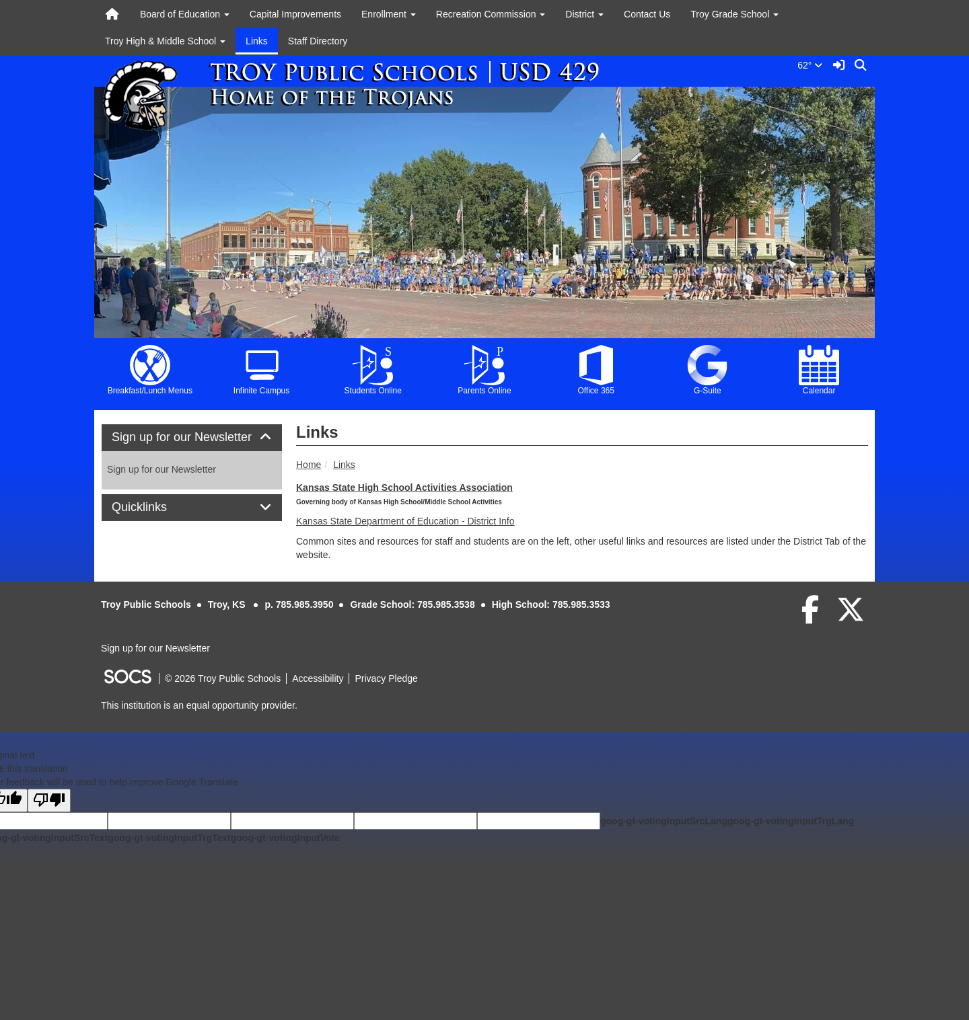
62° (812, 65)
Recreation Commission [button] (491, 14)
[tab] (192, 437)
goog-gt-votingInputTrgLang (790, 821)
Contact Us (647, 14)
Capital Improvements (295, 14)
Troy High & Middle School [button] (165, 41)
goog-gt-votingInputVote (285, 837)
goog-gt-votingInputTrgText (169, 837)
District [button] (584, 14)
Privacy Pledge (386, 678)
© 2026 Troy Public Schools (223, 678)
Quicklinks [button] (154, 507)
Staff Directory (317, 41)
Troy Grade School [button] (734, 14)
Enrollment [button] (388, 14)
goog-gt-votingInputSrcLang (663, 821)
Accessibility (317, 678)
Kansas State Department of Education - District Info (405, 521)
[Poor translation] (49, 800)
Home (308, 464)
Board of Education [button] (184, 14)
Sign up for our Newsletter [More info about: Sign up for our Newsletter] (161, 469)
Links (257, 41)
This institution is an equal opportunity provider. (199, 705)
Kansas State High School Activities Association (404, 487)
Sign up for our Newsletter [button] (192, 437)
